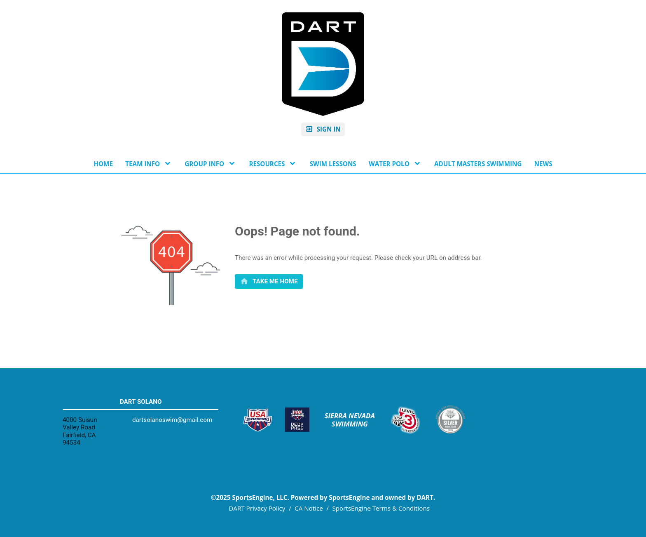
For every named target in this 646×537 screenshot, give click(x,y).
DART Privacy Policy (257, 508)
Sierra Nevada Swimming (351, 420)
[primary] (269, 281)
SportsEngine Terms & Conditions (381, 508)
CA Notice (309, 508)
